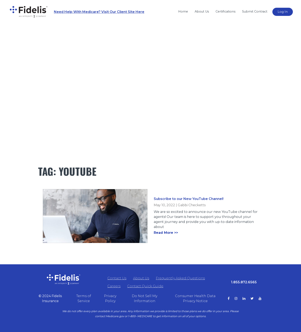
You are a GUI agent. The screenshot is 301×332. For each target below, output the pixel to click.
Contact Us (116, 278)
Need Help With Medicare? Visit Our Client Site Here (99, 12)
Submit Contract (254, 11)
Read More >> (166, 233)
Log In (283, 12)
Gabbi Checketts (192, 205)
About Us (202, 11)
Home (183, 11)
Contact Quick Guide (145, 286)
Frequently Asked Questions (180, 278)
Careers (114, 286)
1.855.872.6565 (244, 282)
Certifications (225, 11)
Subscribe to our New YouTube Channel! (189, 199)
